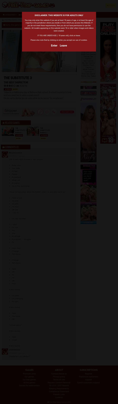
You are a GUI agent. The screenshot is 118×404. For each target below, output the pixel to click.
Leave (63, 45)
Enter (54, 45)
